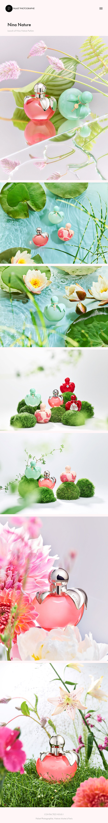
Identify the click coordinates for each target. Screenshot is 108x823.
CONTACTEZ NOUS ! (54, 814)
